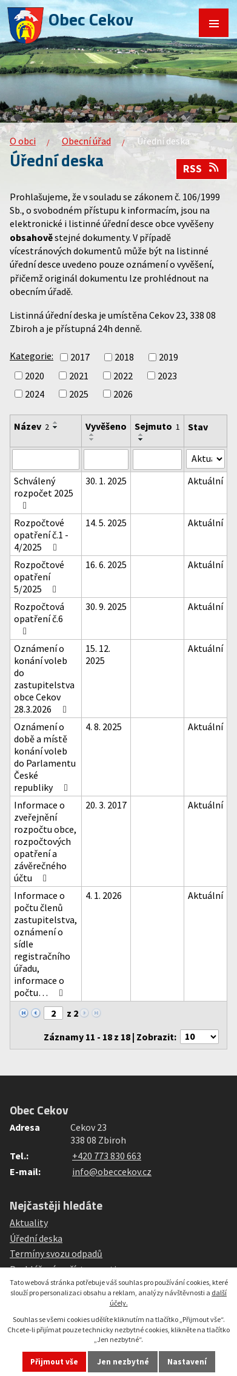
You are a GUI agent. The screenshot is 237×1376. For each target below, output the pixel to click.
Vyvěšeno (106, 426)
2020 (34, 376)
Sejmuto (157, 426)
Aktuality (29, 1222)
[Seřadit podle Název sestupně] (55, 427)
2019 (168, 357)
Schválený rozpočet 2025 (43, 492)
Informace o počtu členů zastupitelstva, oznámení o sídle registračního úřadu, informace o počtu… (45, 943)
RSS (202, 168)
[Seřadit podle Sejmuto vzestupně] (141, 434)
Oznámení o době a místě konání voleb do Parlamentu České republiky (45, 756)
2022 (123, 376)
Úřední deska (36, 1238)
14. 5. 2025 (106, 523)
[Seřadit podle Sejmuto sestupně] (141, 439)
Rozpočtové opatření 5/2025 (39, 576)
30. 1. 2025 (106, 481)
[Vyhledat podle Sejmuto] (157, 459)
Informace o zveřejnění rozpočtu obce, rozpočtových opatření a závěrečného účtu (45, 841)
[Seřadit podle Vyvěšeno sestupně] (92, 439)
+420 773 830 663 (106, 1156)
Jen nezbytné (123, 1362)
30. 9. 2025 (106, 606)
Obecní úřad (86, 141)
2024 (34, 394)
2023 (167, 376)
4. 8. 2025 (103, 726)
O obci (23, 141)
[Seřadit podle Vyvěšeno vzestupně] (92, 434)
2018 (124, 357)
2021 (78, 376)
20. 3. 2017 (106, 805)
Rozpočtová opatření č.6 (39, 618)
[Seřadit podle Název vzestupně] (55, 422)
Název (31, 426)
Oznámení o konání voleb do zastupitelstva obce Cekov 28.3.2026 (44, 678)
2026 (123, 394)
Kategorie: (31, 356)
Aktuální (205, 481)
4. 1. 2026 (103, 895)
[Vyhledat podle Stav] (205, 459)
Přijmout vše (54, 1362)
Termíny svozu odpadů (56, 1253)
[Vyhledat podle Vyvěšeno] (106, 459)
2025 (78, 394)
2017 (80, 357)
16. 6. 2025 (106, 564)
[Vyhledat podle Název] (45, 459)
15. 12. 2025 (97, 654)
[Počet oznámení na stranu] (199, 1036)
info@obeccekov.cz (112, 1171)
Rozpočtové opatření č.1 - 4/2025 (41, 535)
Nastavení (187, 1362)
